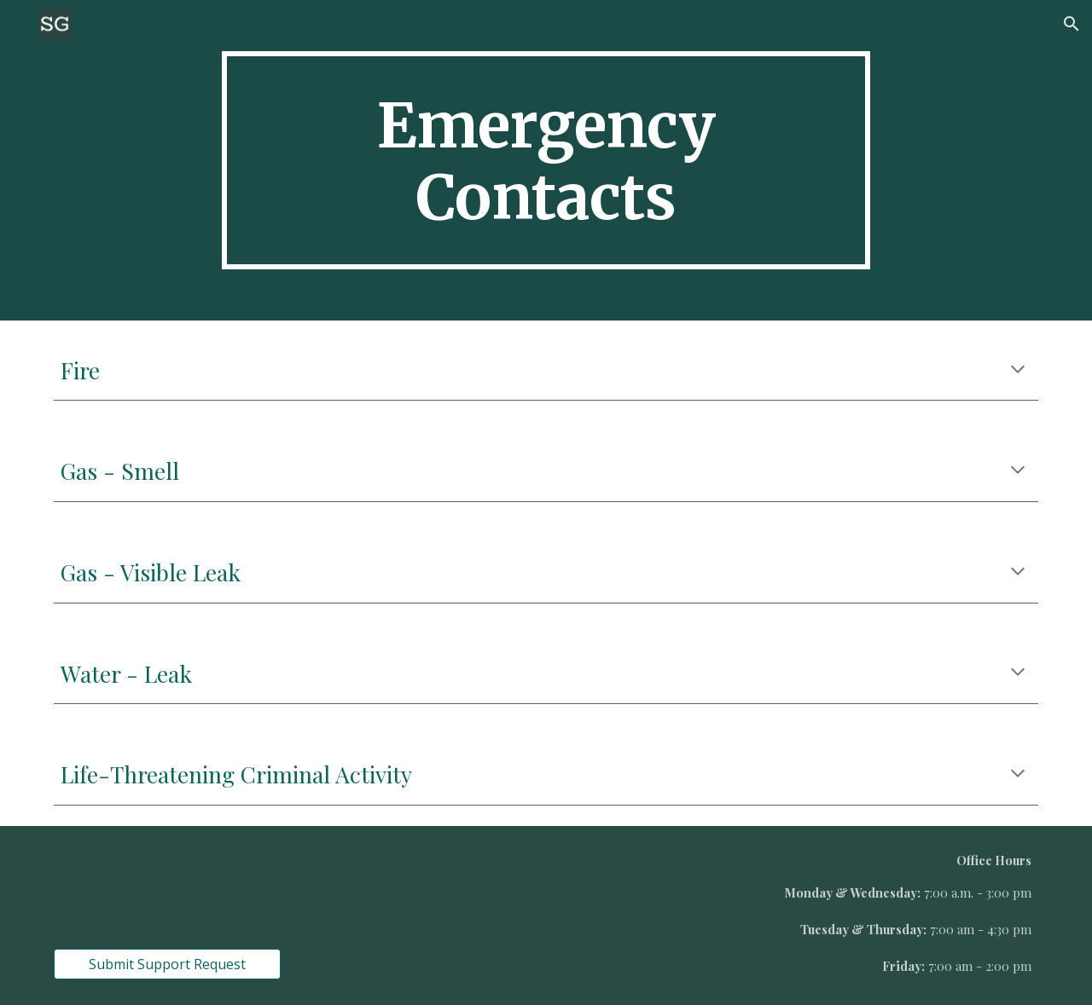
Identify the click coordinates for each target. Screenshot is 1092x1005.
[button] (1071, 23)
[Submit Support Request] (167, 964)
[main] (546, 160)
